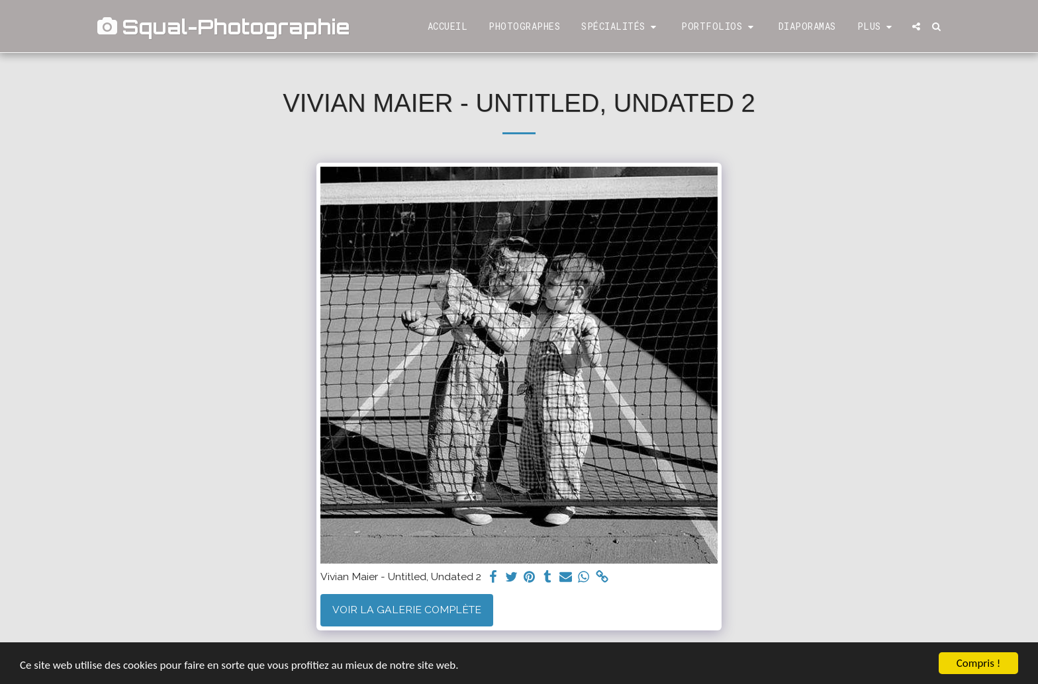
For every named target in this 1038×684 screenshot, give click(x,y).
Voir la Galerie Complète (406, 609)
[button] (620, 26)
